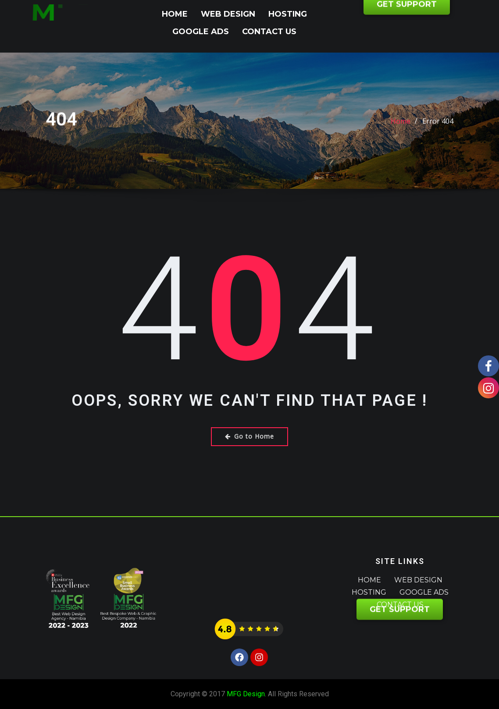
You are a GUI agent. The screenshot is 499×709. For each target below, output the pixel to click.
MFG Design (246, 694)
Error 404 (437, 127)
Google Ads (200, 31)
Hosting (287, 14)
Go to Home (249, 436)
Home (175, 14)
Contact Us (269, 31)
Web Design (228, 14)
